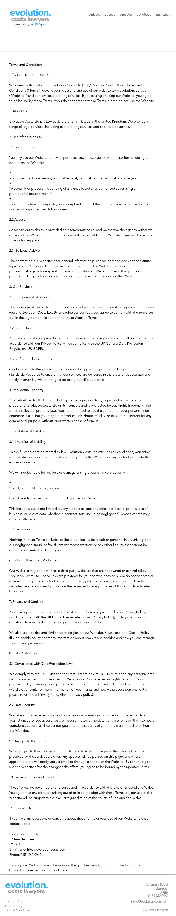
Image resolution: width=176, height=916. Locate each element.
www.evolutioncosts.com (131, 90)
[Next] (29, 885)
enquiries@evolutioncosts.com (42, 849)
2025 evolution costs (155, 910)
